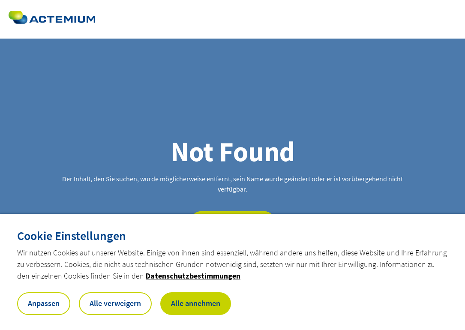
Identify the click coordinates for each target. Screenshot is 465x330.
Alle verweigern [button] (115, 303)
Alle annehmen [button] (195, 303)
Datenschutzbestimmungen (193, 276)
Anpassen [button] (44, 303)
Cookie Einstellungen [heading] (71, 236)
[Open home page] (52, 19)
